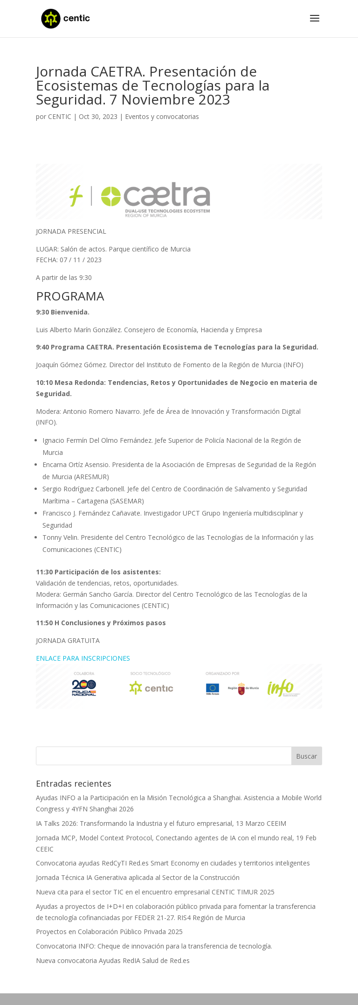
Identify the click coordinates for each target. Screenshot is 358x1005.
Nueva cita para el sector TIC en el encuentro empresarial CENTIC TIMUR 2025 (155, 891)
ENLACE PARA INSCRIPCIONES (83, 658)
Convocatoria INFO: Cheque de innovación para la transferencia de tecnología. (154, 946)
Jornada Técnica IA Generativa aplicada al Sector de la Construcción (138, 877)
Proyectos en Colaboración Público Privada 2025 (109, 931)
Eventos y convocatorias (162, 116)
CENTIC (59, 116)
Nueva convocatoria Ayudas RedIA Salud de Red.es (113, 960)
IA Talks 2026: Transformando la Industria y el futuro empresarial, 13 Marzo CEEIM (161, 823)
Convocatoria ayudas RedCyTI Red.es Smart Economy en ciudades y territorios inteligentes (173, 862)
